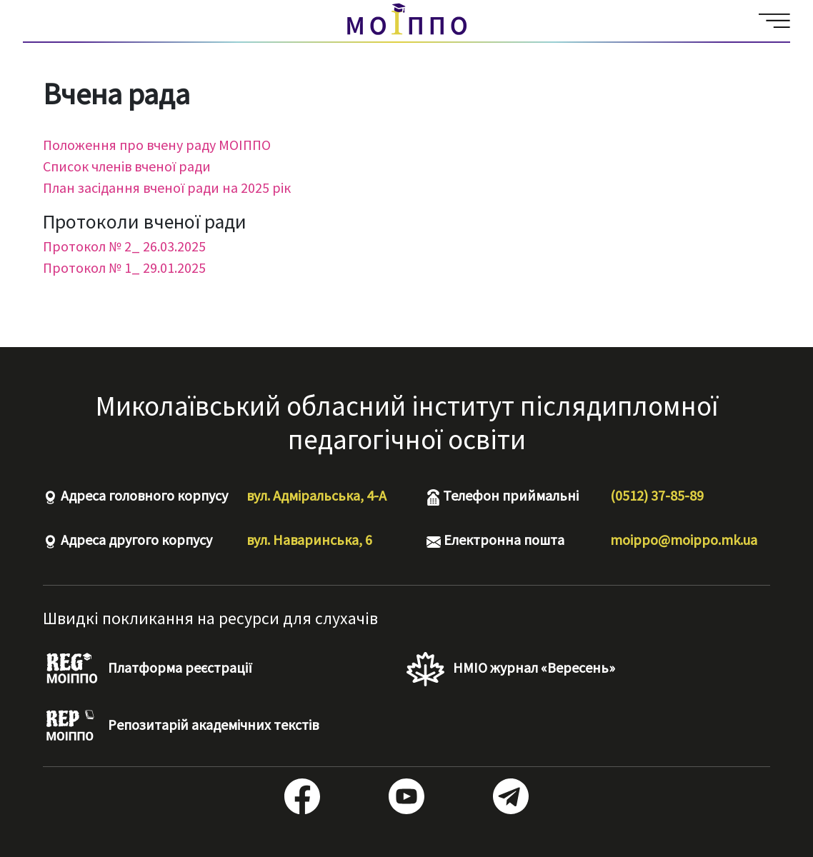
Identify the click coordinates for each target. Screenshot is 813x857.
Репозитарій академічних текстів (181, 726)
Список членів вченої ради (127, 166)
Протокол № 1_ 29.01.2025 (124, 267)
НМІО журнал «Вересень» (510, 669)
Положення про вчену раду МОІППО (157, 145)
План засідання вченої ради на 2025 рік (167, 187)
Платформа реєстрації (147, 669)
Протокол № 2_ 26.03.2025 (124, 246)
